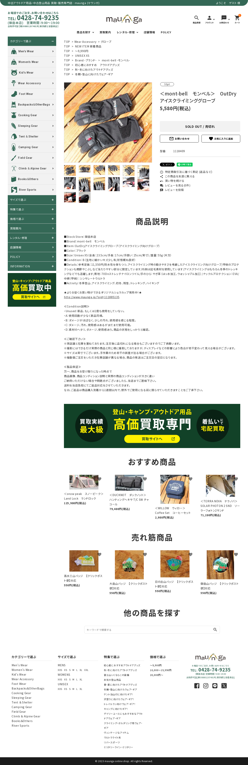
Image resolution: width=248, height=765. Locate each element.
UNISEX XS (82, 56)
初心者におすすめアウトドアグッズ (122, 665)
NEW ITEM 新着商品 (88, 46)
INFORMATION (20, 266)
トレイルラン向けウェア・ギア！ (120, 704)
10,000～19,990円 (161, 670)
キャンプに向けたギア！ (116, 708)
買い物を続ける (172, 181)
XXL (86, 669)
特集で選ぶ (17, 209)
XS (65, 669)
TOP (67, 42)
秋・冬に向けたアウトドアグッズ (94, 69)
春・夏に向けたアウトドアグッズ (120, 684)
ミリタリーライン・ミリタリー (118, 747)
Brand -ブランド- (85, 60)
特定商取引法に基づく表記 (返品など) (186, 172)
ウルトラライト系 (112, 737)
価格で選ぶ (17, 219)
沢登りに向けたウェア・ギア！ (119, 699)
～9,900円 (156, 665)
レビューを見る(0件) (175, 185)
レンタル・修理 (126, 32)
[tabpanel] (108, 122)
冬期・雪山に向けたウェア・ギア (94, 74)
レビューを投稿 (172, 190)
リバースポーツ (112, 742)
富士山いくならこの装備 (116, 675)
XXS (60, 669)
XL (81, 669)
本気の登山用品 (112, 679)
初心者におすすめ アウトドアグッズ (97, 65)
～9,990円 (81, 51)
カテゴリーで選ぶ (20, 41)
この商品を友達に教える (177, 176)
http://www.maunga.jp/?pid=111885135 (92, 297)
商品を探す (84, 32)
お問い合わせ (179, 138)
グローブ (106, 42)
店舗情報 (149, 32)
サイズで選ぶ (18, 199)
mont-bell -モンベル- (116, 60)
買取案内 (105, 32)
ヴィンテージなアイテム (116, 732)
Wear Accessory (85, 42)
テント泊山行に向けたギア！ (118, 694)
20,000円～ (156, 675)
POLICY (166, 32)
